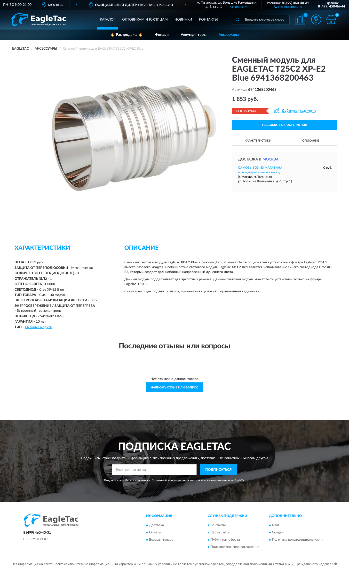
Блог (275, 525)
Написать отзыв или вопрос (174, 387)
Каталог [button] (107, 19)
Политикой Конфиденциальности (174, 480)
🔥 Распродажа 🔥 (126, 35)
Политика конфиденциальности (297, 539)
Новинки (183, 19)
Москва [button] (270, 159)
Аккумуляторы (193, 35)
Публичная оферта (225, 539)
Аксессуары (229, 35)
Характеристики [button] (258, 140)
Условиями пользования (217, 480)
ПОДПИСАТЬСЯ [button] (218, 469)
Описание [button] (310, 140)
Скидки (278, 532)
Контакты (208, 19)
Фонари (162, 35)
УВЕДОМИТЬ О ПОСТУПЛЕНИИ (284, 124)
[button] (288, 6)
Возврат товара (161, 539)
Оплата (155, 532)
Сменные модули (38, 327)
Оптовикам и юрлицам (145, 19)
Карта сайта (220, 532)
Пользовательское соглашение (235, 547)
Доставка (156, 525)
